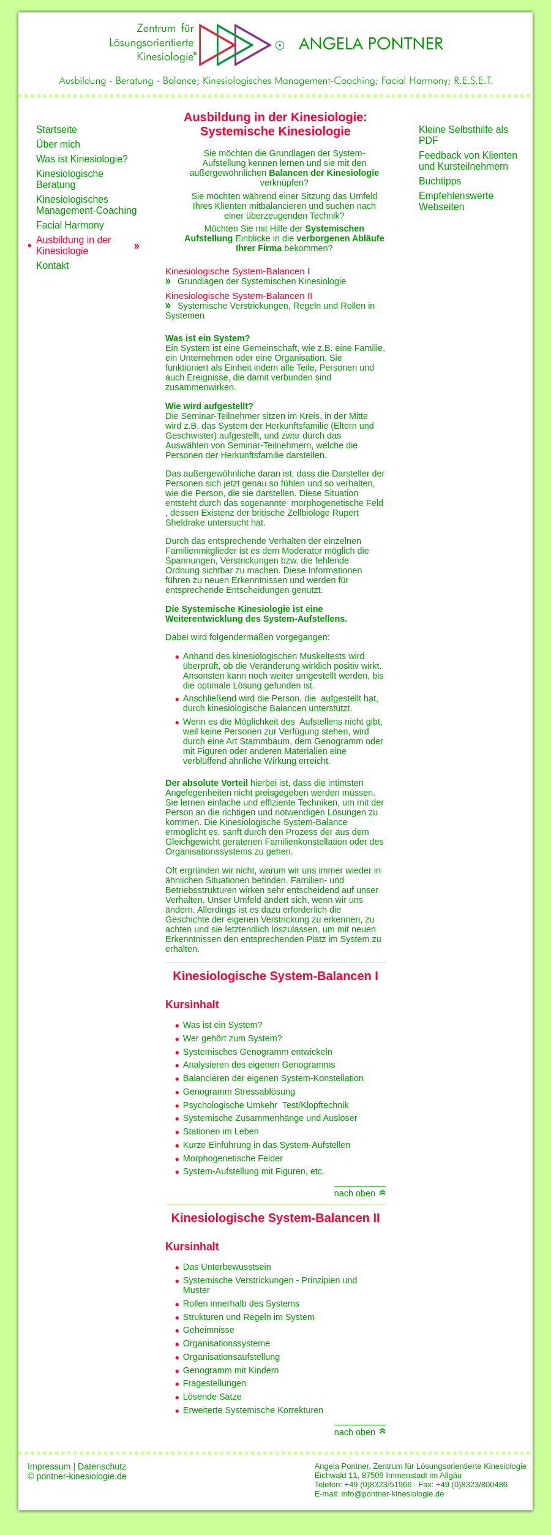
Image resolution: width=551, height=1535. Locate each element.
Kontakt (52, 265)
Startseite (56, 129)
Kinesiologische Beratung (69, 179)
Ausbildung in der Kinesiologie (73, 245)
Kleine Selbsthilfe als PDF (463, 135)
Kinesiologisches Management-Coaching (86, 205)
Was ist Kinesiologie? (82, 159)
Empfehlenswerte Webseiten (456, 201)
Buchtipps (440, 181)
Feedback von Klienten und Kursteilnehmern (468, 161)
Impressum (50, 1466)
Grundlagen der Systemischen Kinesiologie (262, 281)
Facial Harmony (70, 225)
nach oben (354, 1193)
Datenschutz (102, 1466)
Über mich (58, 144)
